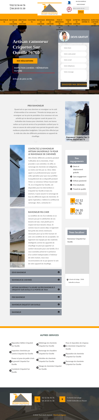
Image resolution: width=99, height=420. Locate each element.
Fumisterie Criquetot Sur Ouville (21, 370)
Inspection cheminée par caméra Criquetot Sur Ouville (22, 352)
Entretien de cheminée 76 (76, 23)
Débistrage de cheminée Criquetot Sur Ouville (48, 344)
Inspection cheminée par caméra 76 (95, 23)
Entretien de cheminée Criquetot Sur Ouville (47, 359)
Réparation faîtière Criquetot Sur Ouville (22, 344)
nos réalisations (25, 61)
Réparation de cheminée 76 (50, 23)
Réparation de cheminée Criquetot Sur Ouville (75, 355)
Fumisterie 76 (32, 21)
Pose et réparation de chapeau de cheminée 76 (59, 26)
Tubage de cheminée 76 (68, 23)
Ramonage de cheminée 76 (41, 23)
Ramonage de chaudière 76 (13, 23)
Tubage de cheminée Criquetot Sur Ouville (50, 367)
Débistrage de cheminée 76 (22, 23)
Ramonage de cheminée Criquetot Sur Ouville (75, 362)
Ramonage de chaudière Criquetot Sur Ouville (48, 352)
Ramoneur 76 (4, 21)
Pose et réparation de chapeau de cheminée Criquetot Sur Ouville (77, 346)
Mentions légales (59, 415)
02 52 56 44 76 (18, 5)
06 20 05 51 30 (18, 8)
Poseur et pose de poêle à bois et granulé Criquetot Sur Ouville (23, 361)
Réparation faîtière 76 (86, 21)
